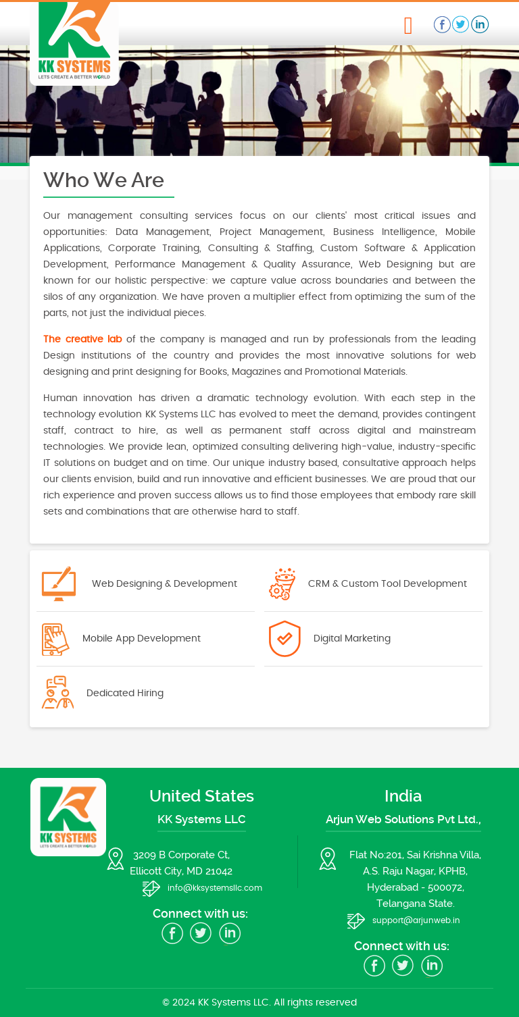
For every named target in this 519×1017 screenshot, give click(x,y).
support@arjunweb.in (416, 920)
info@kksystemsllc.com (215, 888)
